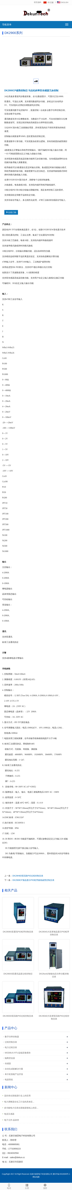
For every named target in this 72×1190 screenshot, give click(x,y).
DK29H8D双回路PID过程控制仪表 (27, 876)
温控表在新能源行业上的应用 (17, 1095)
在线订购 (11, 212)
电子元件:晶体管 (11, 1120)
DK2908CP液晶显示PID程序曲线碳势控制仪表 (33, 880)
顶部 (45, 1186)
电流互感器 (9, 1114)
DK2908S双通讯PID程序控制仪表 (18, 932)
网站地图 (36, 1177)
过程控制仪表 (11, 1042)
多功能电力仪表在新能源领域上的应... (21, 1108)
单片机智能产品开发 (14, 1074)
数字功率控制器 (12, 1036)
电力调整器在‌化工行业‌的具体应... (19, 1102)
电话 (9, 1186)
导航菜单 (6, 24)
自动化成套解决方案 (14, 1069)
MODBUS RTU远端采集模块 (18, 1053)
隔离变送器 (10, 1058)
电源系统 (9, 1079)
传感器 (8, 1063)
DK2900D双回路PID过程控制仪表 (18, 1016)
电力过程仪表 (11, 1047)
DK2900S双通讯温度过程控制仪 (17, 974)
